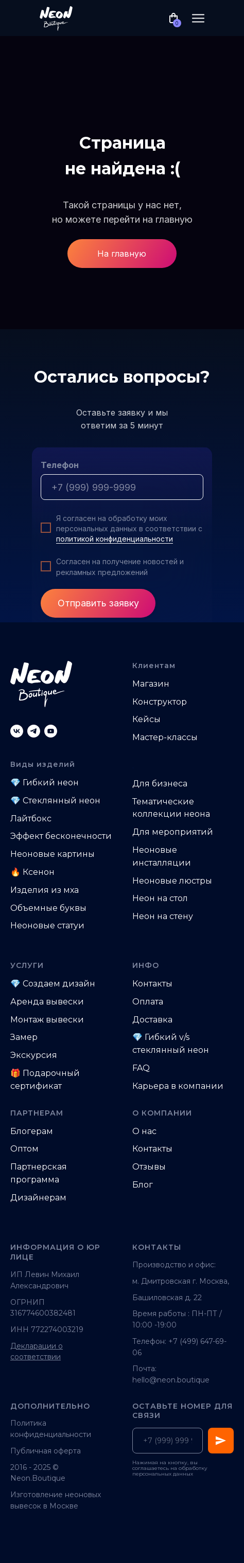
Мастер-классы (165, 737)
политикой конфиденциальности (114, 538)
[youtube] (50, 731)
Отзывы (149, 1167)
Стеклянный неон (61, 800)
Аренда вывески (47, 1002)
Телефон (60, 465)
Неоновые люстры (172, 881)
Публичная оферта (45, 1451)
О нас (144, 1131)
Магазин (150, 684)
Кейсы (146, 719)
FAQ (141, 1068)
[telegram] (33, 731)
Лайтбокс (30, 818)
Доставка (152, 1020)
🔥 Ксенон (32, 872)
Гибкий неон (51, 782)
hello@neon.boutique (171, 1380)
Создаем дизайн (59, 984)
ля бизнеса (163, 783)
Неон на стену (162, 916)
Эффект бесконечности (61, 836)
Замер (24, 1037)
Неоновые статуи (47, 925)
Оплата (147, 1002)
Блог (142, 1185)
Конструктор (159, 702)
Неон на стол (160, 898)
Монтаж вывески (47, 1020)
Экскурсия (33, 1055)
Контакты (152, 984)
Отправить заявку (98, 603)
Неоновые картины (52, 854)
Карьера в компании (177, 1086)
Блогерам (31, 1131)
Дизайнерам (38, 1197)
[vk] (16, 731)
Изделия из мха (44, 890)
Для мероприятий (172, 832)
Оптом (24, 1149)
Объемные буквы (48, 908)
